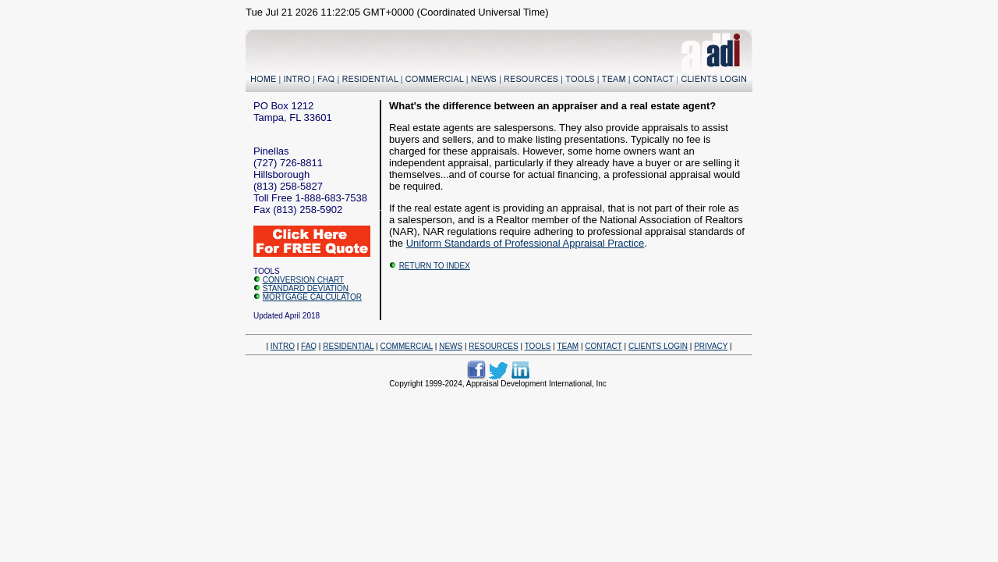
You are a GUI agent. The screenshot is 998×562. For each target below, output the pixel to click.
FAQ (309, 346)
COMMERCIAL (406, 346)
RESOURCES (493, 346)
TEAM (568, 346)
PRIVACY (710, 346)
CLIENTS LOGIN (658, 346)
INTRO (283, 346)
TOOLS (538, 346)
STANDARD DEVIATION (306, 288)
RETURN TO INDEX (434, 265)
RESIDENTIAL (348, 346)
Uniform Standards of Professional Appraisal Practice (525, 243)
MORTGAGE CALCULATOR (312, 297)
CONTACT (603, 346)
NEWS (450, 346)
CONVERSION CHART (303, 280)
